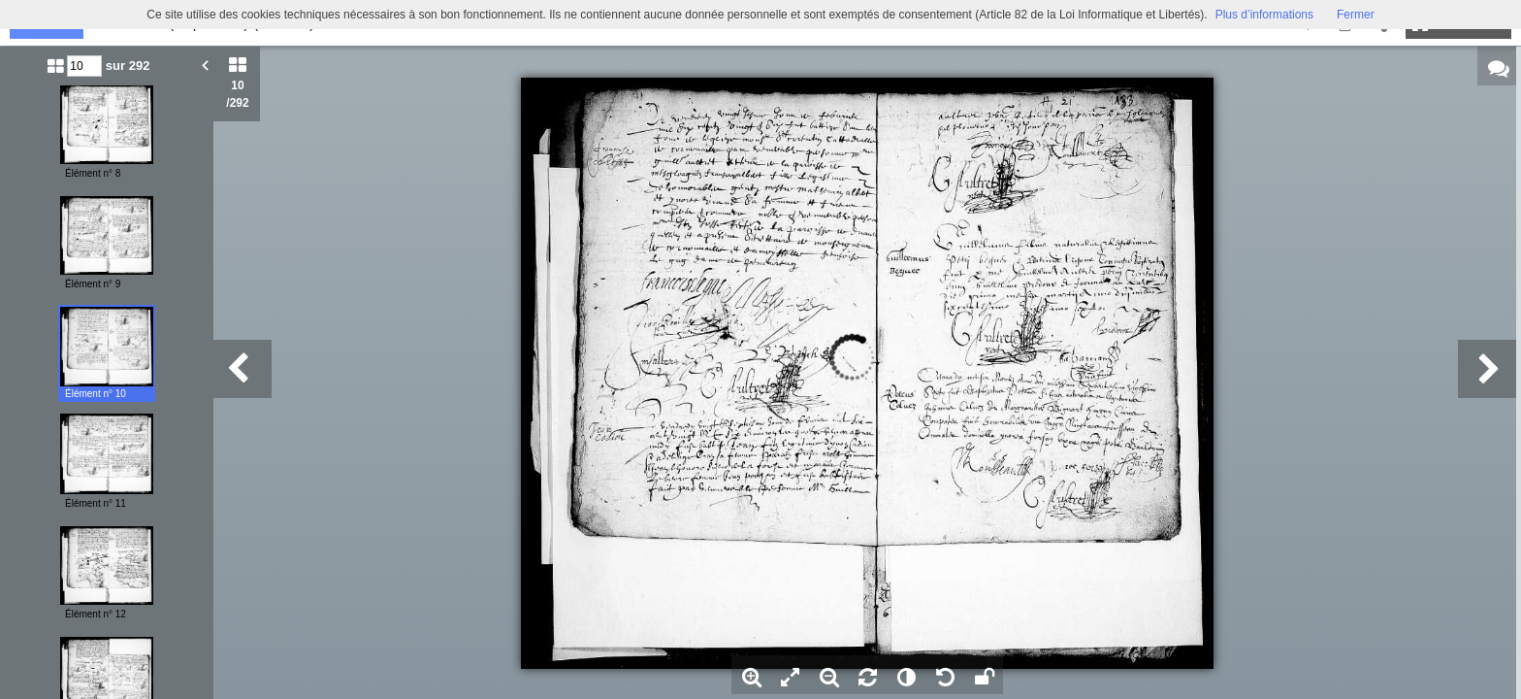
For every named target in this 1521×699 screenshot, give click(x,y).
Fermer (1356, 14)
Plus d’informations (1264, 14)
